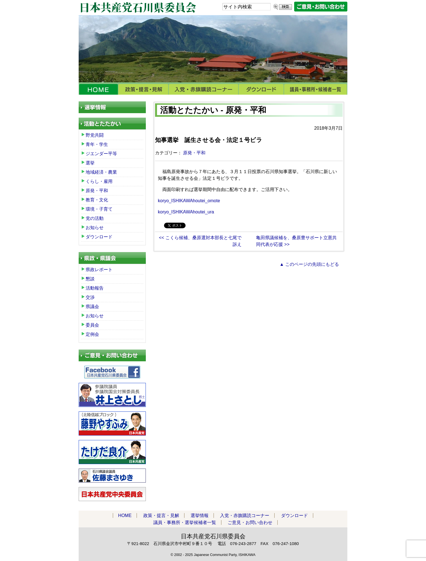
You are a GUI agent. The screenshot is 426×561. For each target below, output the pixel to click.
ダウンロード (261, 89)
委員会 (92, 325)
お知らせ (95, 227)
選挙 (90, 162)
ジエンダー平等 (101, 153)
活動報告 (95, 288)
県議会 (92, 306)
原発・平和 (194, 152)
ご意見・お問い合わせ (250, 522)
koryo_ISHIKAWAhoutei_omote (189, 200)
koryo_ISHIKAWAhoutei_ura (186, 211)
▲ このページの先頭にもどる (309, 264)
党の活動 (95, 218)
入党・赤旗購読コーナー (203, 89)
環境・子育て (99, 209)
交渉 (90, 297)
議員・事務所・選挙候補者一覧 (315, 89)
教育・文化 (97, 199)
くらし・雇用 (99, 181)
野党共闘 (95, 135)
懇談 (90, 278)
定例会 (92, 334)
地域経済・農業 (101, 172)
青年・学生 (97, 144)
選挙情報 (200, 515)
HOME (98, 89)
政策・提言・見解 (143, 89)
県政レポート (99, 269)
